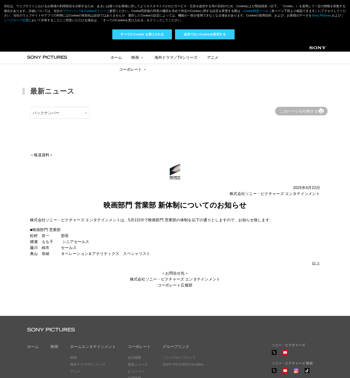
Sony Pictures (321, 15)
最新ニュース (138, 321)
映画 (54, 304)
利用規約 (74, 370)
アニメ (75, 328)
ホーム (33, 304)
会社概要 (134, 314)
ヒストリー (136, 328)
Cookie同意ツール (102, 370)
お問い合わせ (138, 342)
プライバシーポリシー (44, 370)
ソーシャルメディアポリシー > (295, 356)
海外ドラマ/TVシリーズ (87, 321)
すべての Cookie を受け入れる (142, 34)
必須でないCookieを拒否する (205, 34)
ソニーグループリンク (179, 314)
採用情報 (134, 335)
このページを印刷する (299, 68)
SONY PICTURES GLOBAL (183, 321)
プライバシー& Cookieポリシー (84, 11)
